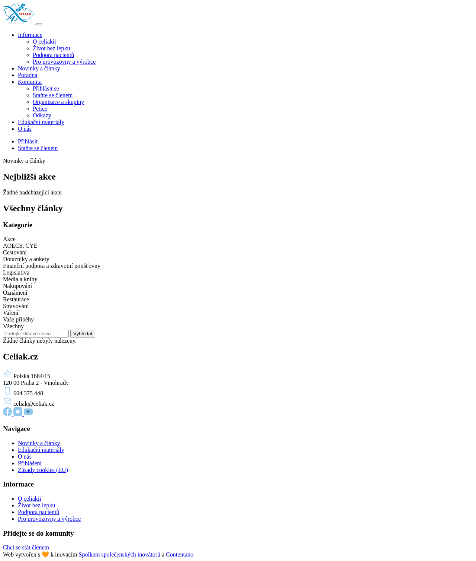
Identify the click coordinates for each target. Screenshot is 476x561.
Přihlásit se (46, 88)
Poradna (27, 75)
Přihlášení (30, 463)
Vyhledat (82, 333)
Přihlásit (28, 141)
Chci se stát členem (26, 547)
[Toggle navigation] (39, 24)
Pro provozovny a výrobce (64, 61)
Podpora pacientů (53, 55)
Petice (40, 108)
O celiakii (44, 41)
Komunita (30, 82)
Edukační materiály (41, 122)
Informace (30, 35)
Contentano (179, 554)
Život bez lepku (51, 48)
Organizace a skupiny (58, 102)
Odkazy (42, 115)
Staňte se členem (53, 95)
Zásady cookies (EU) (43, 470)
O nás (25, 129)
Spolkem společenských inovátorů (120, 554)
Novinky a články (39, 68)
